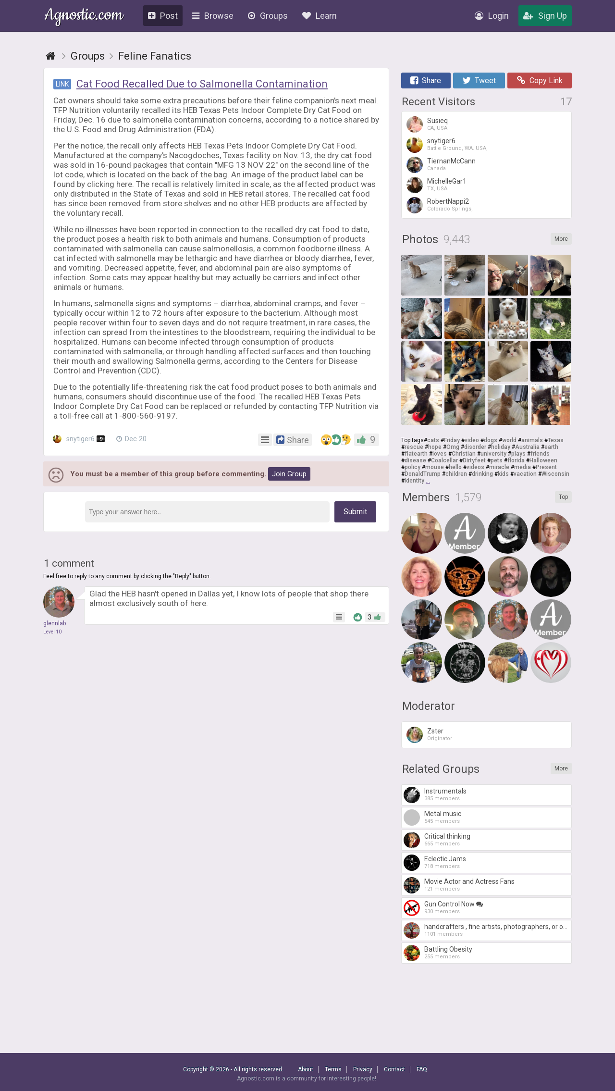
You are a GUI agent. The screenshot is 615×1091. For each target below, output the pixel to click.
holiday (500, 447)
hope (435, 447)
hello (455, 467)
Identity (414, 480)
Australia (527, 447)
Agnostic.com (83, 16)
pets (497, 460)
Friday (452, 440)
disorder (475, 447)
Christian (464, 453)
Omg (452, 447)
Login (492, 16)
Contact (394, 1069)
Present (546, 467)
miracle (499, 467)
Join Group (289, 474)
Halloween (543, 460)
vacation (525, 474)
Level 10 (52, 631)
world (509, 440)
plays (518, 453)
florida (516, 460)
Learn (319, 16)
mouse (434, 467)
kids (503, 474)
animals (532, 440)
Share (425, 80)
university (493, 453)
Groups (268, 16)
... (428, 480)
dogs (490, 440)
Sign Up (545, 16)
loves (439, 453)
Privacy (362, 1069)
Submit (355, 511)
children (456, 474)
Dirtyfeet (474, 460)
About (305, 1069)
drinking (482, 474)
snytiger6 (79, 438)
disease (415, 460)
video (472, 440)
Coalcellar (444, 460)
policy (412, 467)
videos (475, 467)
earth (551, 447)
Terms (333, 1069)
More (561, 239)
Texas (556, 440)
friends (540, 453)
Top (563, 497)
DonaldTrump (423, 474)
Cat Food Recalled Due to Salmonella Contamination (202, 84)
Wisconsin (555, 474)
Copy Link (540, 80)
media (522, 467)
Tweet (479, 80)
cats (433, 440)
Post (163, 16)
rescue (414, 447)
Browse (213, 16)
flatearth (416, 453)
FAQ (422, 1069)
